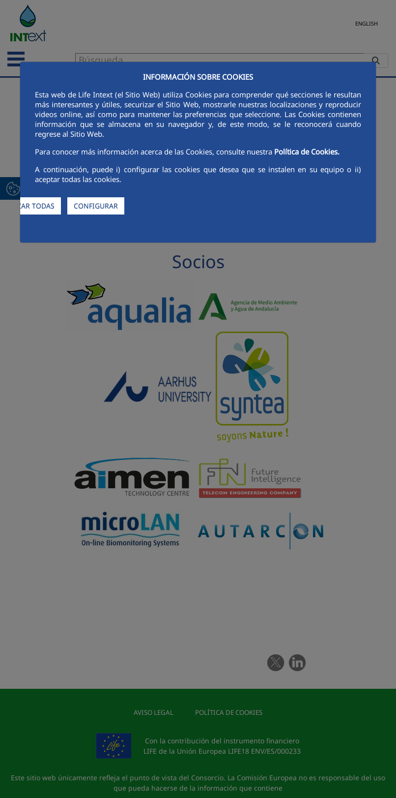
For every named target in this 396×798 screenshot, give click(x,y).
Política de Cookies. (306, 151)
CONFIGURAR (96, 206)
